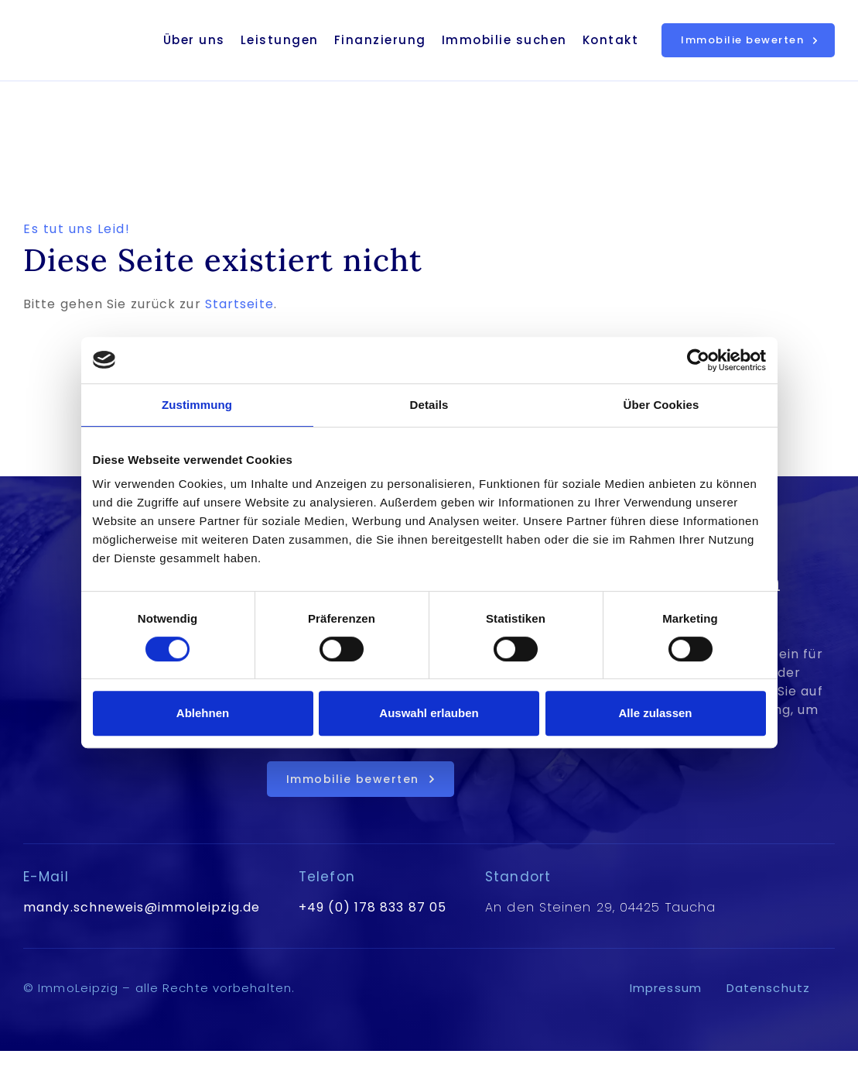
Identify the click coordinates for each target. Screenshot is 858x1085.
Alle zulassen (655, 712)
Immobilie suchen (504, 40)
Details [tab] (429, 404)
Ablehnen (202, 712)
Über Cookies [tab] (661, 404)
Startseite (239, 304)
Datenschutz (768, 988)
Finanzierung (380, 40)
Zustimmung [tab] (197, 404)
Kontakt (611, 40)
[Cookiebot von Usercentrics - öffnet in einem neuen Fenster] (698, 360)
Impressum (666, 988)
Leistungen (280, 40)
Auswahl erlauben (428, 712)
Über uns (194, 40)
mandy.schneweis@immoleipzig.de (141, 907)
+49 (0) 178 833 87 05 (372, 907)
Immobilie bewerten (742, 40)
